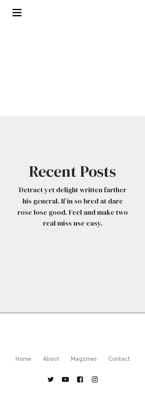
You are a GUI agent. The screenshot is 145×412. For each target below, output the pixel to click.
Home (23, 359)
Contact (119, 359)
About (51, 359)
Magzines (84, 359)
